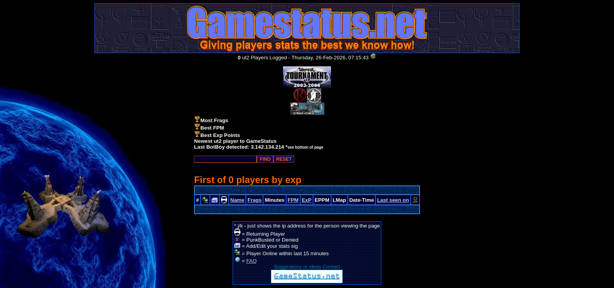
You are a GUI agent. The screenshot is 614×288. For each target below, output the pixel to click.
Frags (254, 200)
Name (237, 200)
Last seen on (393, 200)
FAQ (251, 261)
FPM (293, 200)
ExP (306, 200)
